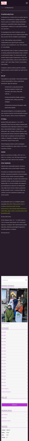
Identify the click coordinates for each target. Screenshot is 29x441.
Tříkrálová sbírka (5, 323)
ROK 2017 (4, 360)
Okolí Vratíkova (5, 388)
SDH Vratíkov (5, 414)
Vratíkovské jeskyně (6, 391)
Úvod (2, 7)
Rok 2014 (4, 370)
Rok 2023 (4, 341)
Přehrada (4, 385)
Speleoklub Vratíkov (6, 420)
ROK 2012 (4, 376)
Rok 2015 (4, 366)
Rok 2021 (4, 348)
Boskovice (4, 417)
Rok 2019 (4, 354)
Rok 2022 (4, 344)
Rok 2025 (4, 335)
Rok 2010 (4, 382)
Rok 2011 (4, 379)
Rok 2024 (4, 338)
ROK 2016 (4, 363)
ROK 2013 (4, 373)
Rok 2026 (4, 332)
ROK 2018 (4, 357)
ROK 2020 (4, 351)
